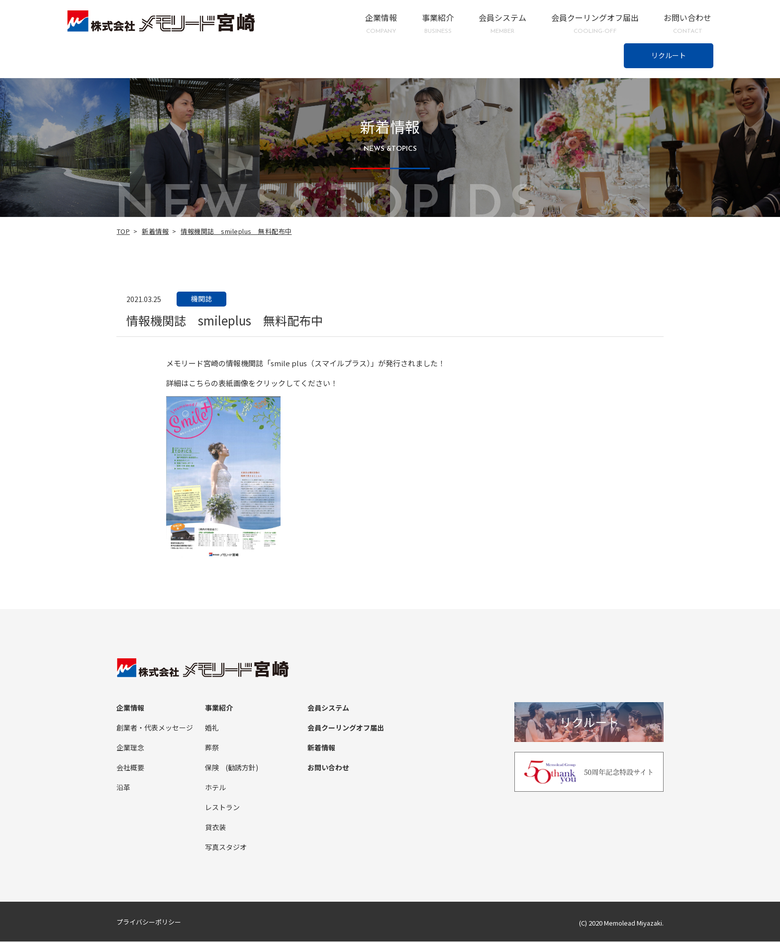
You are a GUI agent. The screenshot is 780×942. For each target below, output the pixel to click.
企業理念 (130, 748)
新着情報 (155, 231)
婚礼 (212, 728)
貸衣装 (215, 828)
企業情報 (381, 23)
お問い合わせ (687, 23)
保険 (212, 768)
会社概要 (130, 768)
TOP (123, 231)
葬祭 (212, 748)
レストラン (222, 808)
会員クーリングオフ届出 (595, 23)
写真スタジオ (226, 847)
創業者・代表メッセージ (154, 728)
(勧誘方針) (241, 768)
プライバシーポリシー (148, 922)
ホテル (215, 788)
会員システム (502, 23)
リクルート (668, 55)
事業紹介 (438, 23)
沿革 (123, 788)
